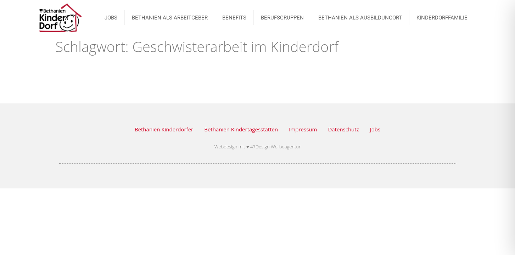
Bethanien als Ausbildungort (360, 18)
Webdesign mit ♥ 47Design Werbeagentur (257, 146)
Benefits (234, 18)
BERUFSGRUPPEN (282, 18)
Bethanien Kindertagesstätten (241, 129)
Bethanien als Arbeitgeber (170, 18)
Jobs (375, 129)
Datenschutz (343, 129)
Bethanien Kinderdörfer (164, 129)
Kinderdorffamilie (442, 18)
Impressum (303, 129)
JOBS (111, 18)
